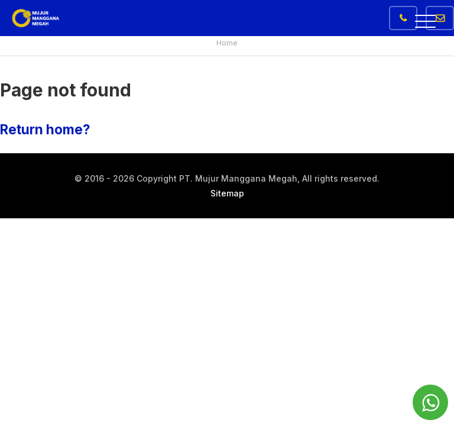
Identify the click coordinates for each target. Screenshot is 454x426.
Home (227, 42)
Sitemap (227, 193)
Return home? (45, 129)
